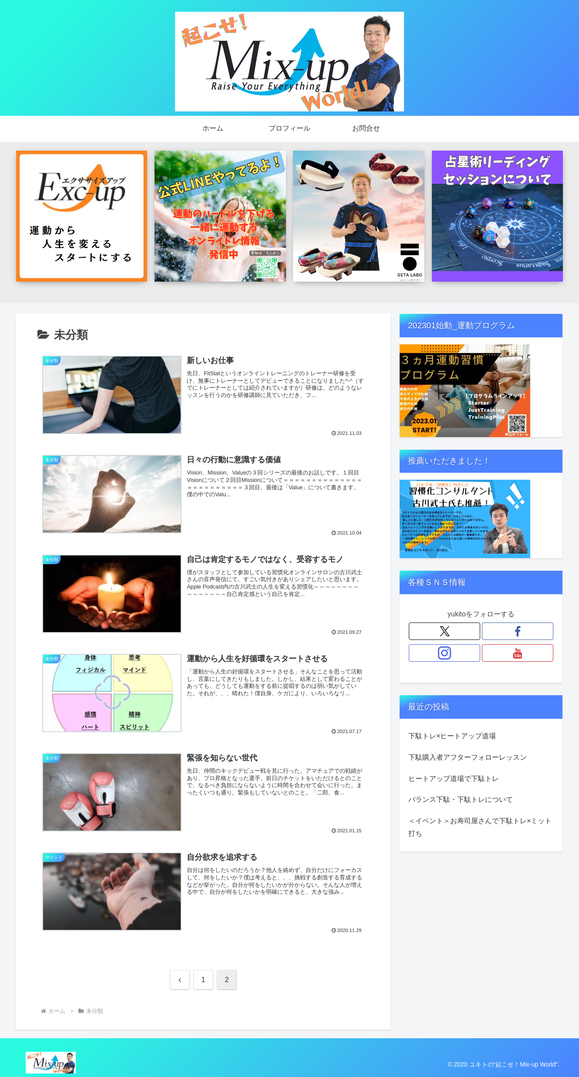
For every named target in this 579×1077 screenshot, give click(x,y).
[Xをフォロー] (444, 631)
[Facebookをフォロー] (517, 631)
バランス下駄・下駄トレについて (460, 799)
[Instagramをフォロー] (444, 653)
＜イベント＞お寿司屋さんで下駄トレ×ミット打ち (480, 827)
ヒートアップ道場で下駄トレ (453, 778)
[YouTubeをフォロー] (517, 653)
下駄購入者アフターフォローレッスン (467, 757)
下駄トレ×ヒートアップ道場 (452, 736)
